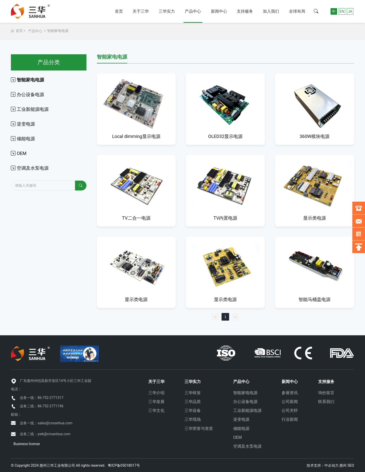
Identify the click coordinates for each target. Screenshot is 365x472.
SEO (351, 465)
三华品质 (193, 401)
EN (342, 11)
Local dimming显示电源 (136, 136)
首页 (119, 11)
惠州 (342, 465)
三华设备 (193, 410)
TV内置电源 (225, 218)
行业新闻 (290, 419)
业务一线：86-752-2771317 (41, 398)
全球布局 (297, 11)
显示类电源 (314, 218)
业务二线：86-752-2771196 (41, 406)
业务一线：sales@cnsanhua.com (46, 423)
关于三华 (141, 11)
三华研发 (193, 392)
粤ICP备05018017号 (124, 465)
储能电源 (241, 428)
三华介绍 (156, 392)
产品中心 (193, 11)
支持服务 (245, 11)
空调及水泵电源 (247, 446)
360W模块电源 (315, 136)
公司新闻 (290, 401)
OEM (237, 437)
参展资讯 (290, 392)
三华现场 (193, 419)
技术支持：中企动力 (323, 465)
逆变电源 (241, 419)
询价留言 (326, 392)
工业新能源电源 (247, 410)
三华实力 (167, 11)
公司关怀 (290, 410)
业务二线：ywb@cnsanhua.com (45, 434)
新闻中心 (219, 11)
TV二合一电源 (136, 218)
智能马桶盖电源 (315, 299)
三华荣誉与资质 (199, 428)
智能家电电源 (245, 392)
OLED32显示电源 (225, 136)
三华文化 (156, 410)
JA (350, 11)
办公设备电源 (245, 401)
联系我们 (326, 401)
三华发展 (156, 401)
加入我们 (271, 11)
